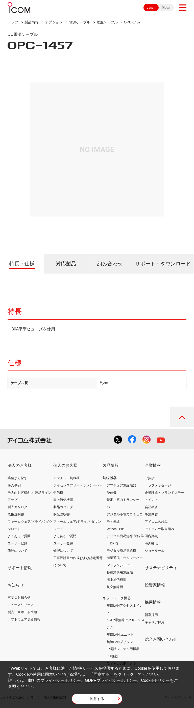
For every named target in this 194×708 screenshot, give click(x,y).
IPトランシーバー (120, 565)
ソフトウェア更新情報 (24, 619)
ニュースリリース (21, 605)
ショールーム (154, 550)
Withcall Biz (115, 529)
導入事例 (14, 485)
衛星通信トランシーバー (125, 558)
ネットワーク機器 (117, 598)
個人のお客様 (65, 465)
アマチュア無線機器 (121, 485)
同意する (97, 699)
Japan (151, 7)
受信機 (58, 493)
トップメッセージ (158, 485)
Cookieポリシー (155, 680)
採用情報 (153, 602)
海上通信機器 (63, 500)
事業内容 (151, 514)
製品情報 (32, 22)
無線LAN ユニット (120, 634)
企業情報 (153, 465)
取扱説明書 (16, 514)
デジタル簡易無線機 (121, 550)
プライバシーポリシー (60, 680)
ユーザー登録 (17, 543)
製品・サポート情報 (22, 612)
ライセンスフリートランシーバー (78, 485)
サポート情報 (20, 568)
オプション (54, 22)
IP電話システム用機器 (123, 649)
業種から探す (17, 478)
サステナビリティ (161, 568)
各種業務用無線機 (120, 572)
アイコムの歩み (156, 522)
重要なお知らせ (19, 597)
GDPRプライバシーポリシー (111, 680)
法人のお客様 (20, 465)
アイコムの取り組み (159, 529)
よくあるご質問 (19, 536)
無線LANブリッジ (120, 642)
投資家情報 (155, 585)
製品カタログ (17, 507)
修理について (17, 550)
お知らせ (16, 585)
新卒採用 (151, 615)
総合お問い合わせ (161, 639)
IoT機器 (112, 656)
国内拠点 (151, 536)
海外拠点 (151, 543)
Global (166, 7)
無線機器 (110, 478)
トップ (13, 22)
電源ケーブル (79, 22)
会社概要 (151, 507)
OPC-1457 (132, 22)
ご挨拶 (150, 478)
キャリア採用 (154, 622)
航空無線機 (115, 587)
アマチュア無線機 (66, 478)
